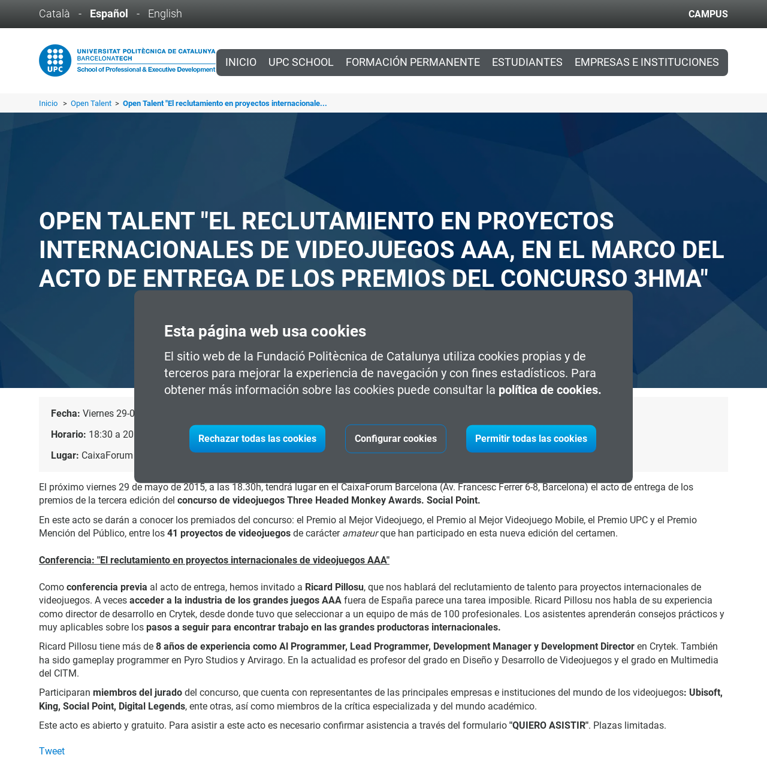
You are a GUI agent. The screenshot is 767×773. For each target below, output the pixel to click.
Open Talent (92, 103)
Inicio (240, 62)
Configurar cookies (396, 438)
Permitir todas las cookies (531, 438)
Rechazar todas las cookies (257, 438)
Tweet (52, 751)
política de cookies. (550, 390)
